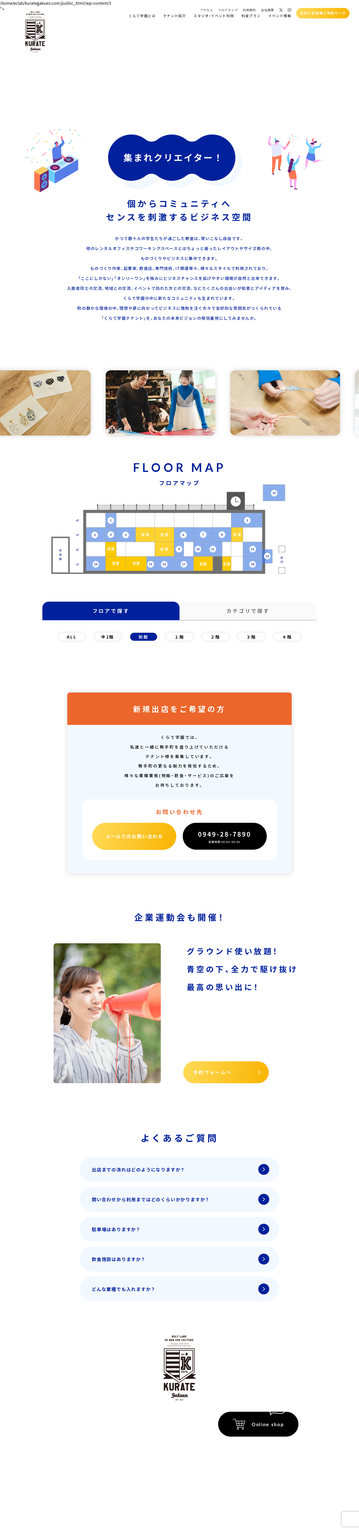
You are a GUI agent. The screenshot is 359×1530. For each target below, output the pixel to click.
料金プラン (251, 15)
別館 (144, 637)
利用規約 (249, 10)
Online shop (268, 1424)
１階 (179, 637)
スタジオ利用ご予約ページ (323, 12)
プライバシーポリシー (279, 1457)
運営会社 (290, 1467)
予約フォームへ (212, 1072)
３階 (251, 637)
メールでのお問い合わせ (134, 836)
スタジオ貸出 (74, 1452)
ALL (72, 637)
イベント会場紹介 (126, 1417)
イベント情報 (279, 15)
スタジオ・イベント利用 (213, 15)
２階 (215, 637)
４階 (287, 637)
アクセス (206, 10)
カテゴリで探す (248, 610)
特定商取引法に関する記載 (275, 1447)
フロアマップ (228, 10)
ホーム (67, 1417)
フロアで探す (111, 610)
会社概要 (267, 10)
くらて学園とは (142, 15)
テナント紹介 (174, 15)
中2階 (107, 637)
